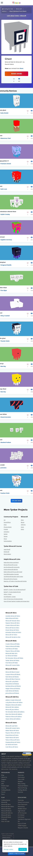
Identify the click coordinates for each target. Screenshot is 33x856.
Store (2, 794)
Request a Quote (23, 828)
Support (3, 779)
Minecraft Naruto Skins (12, 628)
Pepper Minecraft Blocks (13, 688)
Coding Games (5, 800)
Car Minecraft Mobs (11, 656)
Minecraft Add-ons (7, 813)
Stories (5, 536)
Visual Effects (7, 522)
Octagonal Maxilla (6, 265)
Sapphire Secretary (6, 239)
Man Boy (3, 366)
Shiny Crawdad (5, 316)
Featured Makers (23, 786)
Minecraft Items (6, 815)
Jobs (2, 783)
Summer (20, 792)
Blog (2, 775)
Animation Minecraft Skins (13, 632)
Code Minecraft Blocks (12, 691)
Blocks (22, 522)
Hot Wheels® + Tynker (10, 596)
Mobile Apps (5, 786)
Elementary (21, 806)
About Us (4, 777)
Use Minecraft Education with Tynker (13, 576)
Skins (22, 520)
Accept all (23, 849)
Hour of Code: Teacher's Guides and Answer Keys (16, 601)
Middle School (22, 809)
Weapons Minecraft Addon (13, 705)
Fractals (6, 529)
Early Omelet (4, 113)
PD (19, 821)
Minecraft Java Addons (12, 709)
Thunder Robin (5, 341)
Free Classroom (22, 804)
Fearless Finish (5, 493)
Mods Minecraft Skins (12, 618)
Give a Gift (21, 779)
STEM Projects (22, 825)
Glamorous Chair (6, 138)
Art (4, 520)
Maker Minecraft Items (12, 730)
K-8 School (21, 817)
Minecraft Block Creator (12, 672)
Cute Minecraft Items (12, 747)
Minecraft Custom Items (13, 728)
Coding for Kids (8, 9)
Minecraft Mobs (6, 809)
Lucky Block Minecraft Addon (14, 702)
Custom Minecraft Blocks (13, 674)
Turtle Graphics (8, 541)
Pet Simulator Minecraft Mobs (14, 658)
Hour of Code (5, 821)
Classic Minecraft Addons (13, 719)
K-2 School (21, 815)
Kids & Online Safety (7, 839)
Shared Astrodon (6, 417)
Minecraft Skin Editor (7, 806)
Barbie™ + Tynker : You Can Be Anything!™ (15, 589)
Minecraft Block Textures (13, 679)
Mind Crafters (7, 554)
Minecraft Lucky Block (12, 681)
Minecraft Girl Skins (11, 635)
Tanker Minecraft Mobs (12, 660)
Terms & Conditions (7, 835)
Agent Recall (7, 549)
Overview (21, 775)
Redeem (20, 781)
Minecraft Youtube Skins (13, 621)
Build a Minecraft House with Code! (13, 572)
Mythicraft (6, 552)
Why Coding (21, 783)
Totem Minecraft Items (12, 737)
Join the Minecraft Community (12, 567)
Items (22, 527)
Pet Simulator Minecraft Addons (15, 712)
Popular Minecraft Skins (13, 623)
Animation (6, 531)
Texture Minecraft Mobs (13, 646)
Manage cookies (8, 849)
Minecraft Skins (6, 804)
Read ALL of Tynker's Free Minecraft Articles (15, 581)
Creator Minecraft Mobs (13, 644)
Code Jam (4, 819)
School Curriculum (23, 802)
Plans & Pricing (22, 788)
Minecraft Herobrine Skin (13, 637)
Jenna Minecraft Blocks (12, 693)
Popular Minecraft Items (13, 733)
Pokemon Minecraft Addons (14, 716)
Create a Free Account (16, 853)
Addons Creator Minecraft (13, 700)
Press (3, 781)
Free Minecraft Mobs (12, 663)
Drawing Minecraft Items (13, 742)
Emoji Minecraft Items (12, 735)
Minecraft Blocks (6, 811)
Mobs (22, 529)
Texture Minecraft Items (13, 740)
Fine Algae (4, 290)
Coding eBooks (5, 790)
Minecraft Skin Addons (12, 707)
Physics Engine (7, 527)
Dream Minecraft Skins (12, 630)
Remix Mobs (16, 74)
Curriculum (21, 777)
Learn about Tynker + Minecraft (16, 15)
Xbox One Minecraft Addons (14, 714)
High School (21, 811)
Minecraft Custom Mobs (13, 665)
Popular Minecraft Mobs (13, 651)
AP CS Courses (22, 813)
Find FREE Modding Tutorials (11, 574)
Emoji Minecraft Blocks (12, 684)
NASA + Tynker (7, 594)
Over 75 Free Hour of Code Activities (13, 599)
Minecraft (19, 9)
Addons (4, 11)
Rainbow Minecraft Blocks (13, 686)
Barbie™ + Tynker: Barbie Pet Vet (12, 592)
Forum (3, 792)
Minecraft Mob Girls (11, 653)
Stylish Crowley (5, 214)
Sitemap (3, 788)
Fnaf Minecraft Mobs (12, 649)
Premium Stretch (6, 163)
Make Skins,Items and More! (11, 562)
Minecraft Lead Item (11, 726)
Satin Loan (4, 189)
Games (5, 534)
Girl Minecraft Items (11, 744)
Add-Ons (23, 524)
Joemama (3, 468)
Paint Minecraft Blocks (12, 677)
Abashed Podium (6, 442)
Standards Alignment (24, 819)
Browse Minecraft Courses (10, 565)
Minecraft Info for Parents (10, 579)
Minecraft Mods (6, 817)
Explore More (16, 501)
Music (5, 539)
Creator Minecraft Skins (12, 625)
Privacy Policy (6, 837)
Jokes (5, 524)
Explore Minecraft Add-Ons (11, 569)
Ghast (21, 68)
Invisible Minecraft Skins (13, 616)
